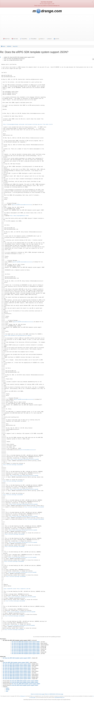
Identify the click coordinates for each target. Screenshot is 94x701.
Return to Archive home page (37, 694)
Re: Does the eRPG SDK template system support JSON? (26, 641)
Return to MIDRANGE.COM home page (54, 694)
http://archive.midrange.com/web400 (13, 464)
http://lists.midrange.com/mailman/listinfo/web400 (25, 459)
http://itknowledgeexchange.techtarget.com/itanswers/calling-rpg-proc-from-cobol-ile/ (27, 124)
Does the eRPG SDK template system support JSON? (16, 662)
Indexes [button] (42, 38)
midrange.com (23, 696)
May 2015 (15, 46)
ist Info (56, 38)
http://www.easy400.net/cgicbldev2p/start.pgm (17, 335)
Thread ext (32, 38)
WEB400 (9, 46)
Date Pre (6, 38)
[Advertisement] (47, 26)
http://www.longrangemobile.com (18, 215)
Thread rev (23, 38)
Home (3, 46)
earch (49, 38)
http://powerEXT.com (9, 588)
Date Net (15, 38)
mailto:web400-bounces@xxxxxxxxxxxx (22, 204)
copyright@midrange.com (59, 697)
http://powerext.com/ (23, 588)
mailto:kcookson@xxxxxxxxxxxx (27, 449)
